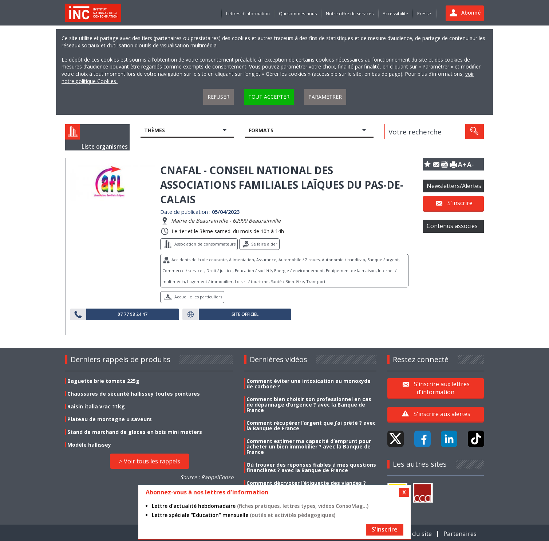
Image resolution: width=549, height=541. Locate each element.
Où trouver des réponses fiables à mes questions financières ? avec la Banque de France (311, 467)
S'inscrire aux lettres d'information (442, 388)
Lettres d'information (248, 14)
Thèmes (154, 130)
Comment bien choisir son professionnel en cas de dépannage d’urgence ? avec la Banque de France (308, 404)
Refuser (218, 96)
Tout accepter (268, 96)
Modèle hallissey (89, 444)
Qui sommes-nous (298, 14)
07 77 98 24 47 (132, 314)
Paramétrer (325, 96)
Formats (261, 130)
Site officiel (245, 314)
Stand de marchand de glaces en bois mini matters (134, 431)
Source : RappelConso (206, 477)
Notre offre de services (350, 14)
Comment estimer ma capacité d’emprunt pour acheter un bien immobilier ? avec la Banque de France (308, 446)
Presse (424, 14)
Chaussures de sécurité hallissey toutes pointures (133, 393)
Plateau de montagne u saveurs (109, 419)
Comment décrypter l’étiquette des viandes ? (306, 482)
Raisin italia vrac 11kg (96, 406)
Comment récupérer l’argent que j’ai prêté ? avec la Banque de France (311, 425)
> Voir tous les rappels (149, 461)
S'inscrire (460, 203)
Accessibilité (395, 14)
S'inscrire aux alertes (442, 414)
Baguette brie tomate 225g (103, 380)
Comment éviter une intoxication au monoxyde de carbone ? (308, 383)
